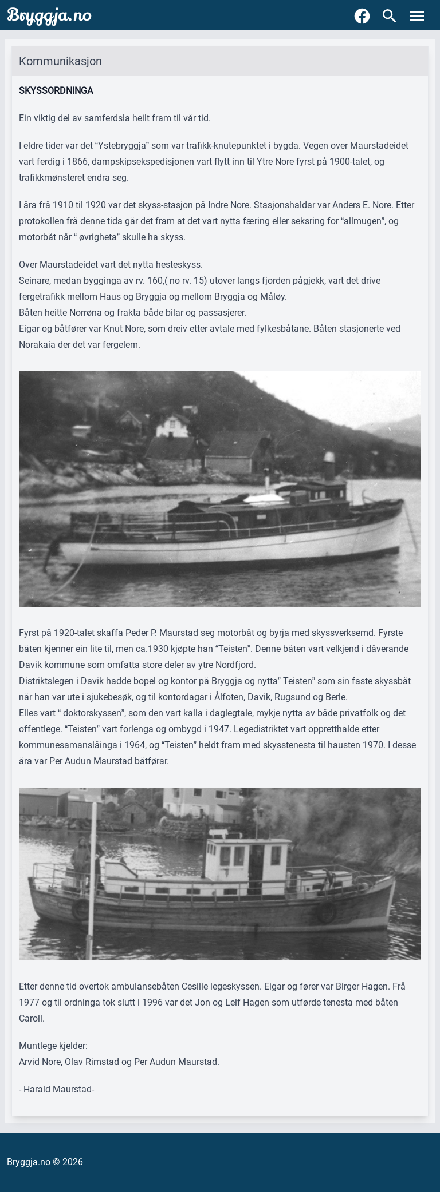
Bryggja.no (49, 15)
